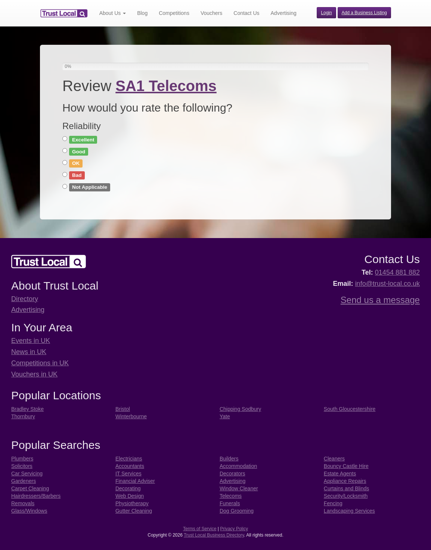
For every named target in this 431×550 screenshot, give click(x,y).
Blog (142, 13)
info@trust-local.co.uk (387, 283)
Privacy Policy (234, 528)
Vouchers (211, 13)
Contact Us (246, 13)
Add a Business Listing (364, 12)
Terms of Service (199, 528)
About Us (112, 13)
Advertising (284, 13)
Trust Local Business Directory (214, 535)
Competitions (174, 13)
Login (326, 12)
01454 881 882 (397, 272)
